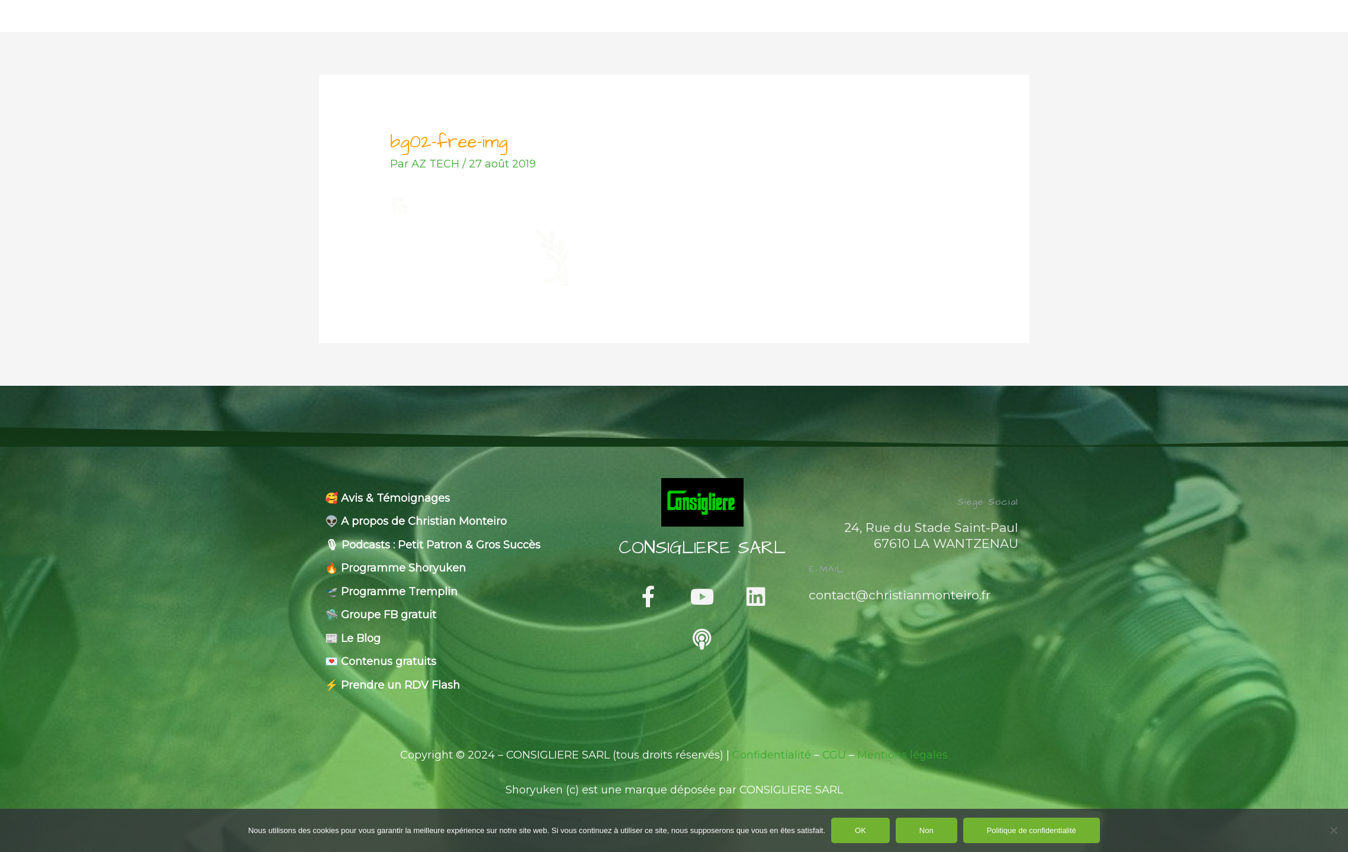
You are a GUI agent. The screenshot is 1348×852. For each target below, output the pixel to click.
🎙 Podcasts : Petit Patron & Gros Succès (433, 544)
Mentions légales (902, 754)
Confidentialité (771, 754)
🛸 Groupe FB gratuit (380, 614)
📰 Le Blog (353, 638)
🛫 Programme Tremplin (391, 591)
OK (860, 830)
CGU (834, 754)
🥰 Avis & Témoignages (387, 498)
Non (926, 830)
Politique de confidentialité (1031, 830)
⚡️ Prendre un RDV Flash (392, 685)
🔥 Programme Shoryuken (395, 568)
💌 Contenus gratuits (380, 661)
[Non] (1333, 830)
